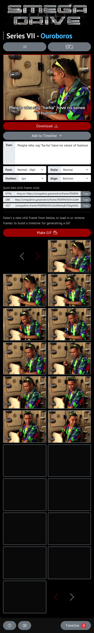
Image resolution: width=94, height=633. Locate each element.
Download (47, 126)
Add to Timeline (47, 135)
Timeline (75, 625)
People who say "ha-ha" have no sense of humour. (53, 153)
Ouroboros (56, 35)
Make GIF (47, 232)
